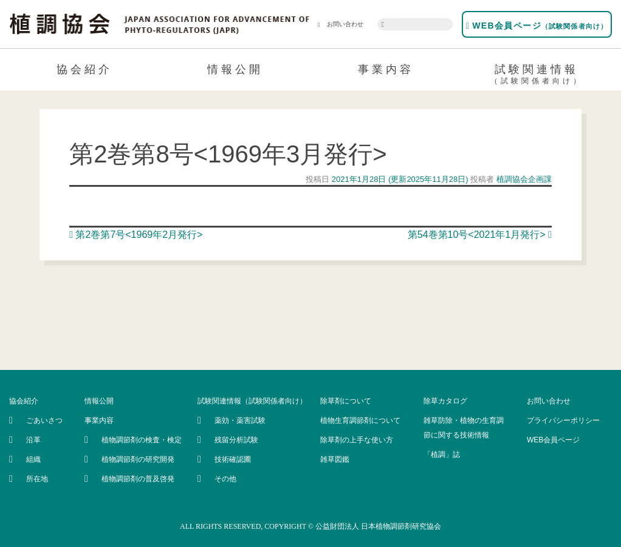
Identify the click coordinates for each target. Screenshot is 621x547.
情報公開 (235, 69)
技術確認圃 (232, 459)
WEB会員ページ (537, 25)
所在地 (37, 479)
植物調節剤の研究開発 (137, 459)
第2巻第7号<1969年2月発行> (135, 234)
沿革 (33, 440)
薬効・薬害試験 (240, 420)
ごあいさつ (44, 420)
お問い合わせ (340, 24)
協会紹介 (84, 69)
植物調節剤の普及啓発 (137, 479)
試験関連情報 (536, 76)
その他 (225, 479)
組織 (33, 459)
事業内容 (386, 69)
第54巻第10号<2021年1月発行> (480, 234)
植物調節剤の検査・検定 (141, 440)
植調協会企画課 (523, 179)
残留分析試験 (236, 440)
